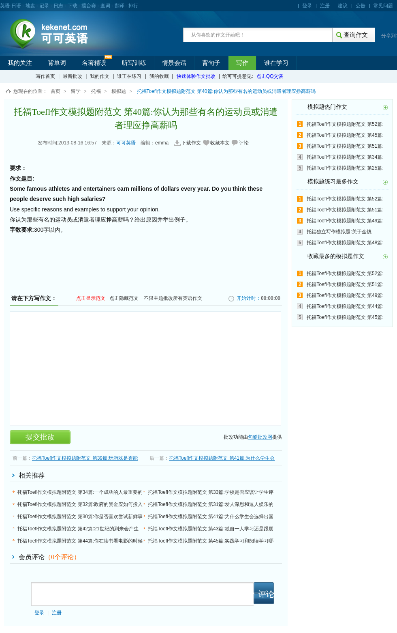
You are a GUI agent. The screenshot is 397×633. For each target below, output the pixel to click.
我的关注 (20, 63)
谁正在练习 (129, 76)
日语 (16, 6)
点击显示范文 (90, 298)
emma (162, 143)
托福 (96, 91)
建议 (343, 6)
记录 (44, 6)
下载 (72, 6)
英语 (5, 6)
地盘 (30, 6)
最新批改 (72, 76)
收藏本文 (220, 143)
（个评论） (62, 556)
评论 (244, 143)
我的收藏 (159, 76)
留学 (76, 91)
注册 (325, 6)
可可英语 (126, 143)
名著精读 (94, 63)
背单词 (57, 63)
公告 (360, 6)
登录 (307, 6)
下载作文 (191, 143)
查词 (105, 6)
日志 (58, 6)
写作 (242, 63)
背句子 (211, 63)
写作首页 (45, 76)
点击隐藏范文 (124, 298)
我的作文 (99, 76)
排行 (133, 6)
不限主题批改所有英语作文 (173, 298)
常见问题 (383, 6)
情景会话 (174, 63)
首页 (55, 91)
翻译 (119, 6)
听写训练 (134, 63)
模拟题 (118, 91)
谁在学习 (276, 63)
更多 (385, 107)
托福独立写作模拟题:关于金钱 (339, 232)
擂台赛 (88, 6)
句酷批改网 (260, 437)
